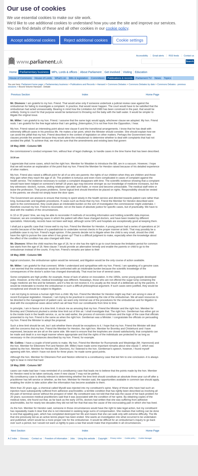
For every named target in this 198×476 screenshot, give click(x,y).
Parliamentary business (34, 72)
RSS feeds (174, 55)
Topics (167, 78)
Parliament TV (144, 78)
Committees (97, 78)
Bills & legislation (78, 78)
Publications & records (120, 78)
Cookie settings (129, 40)
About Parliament (91, 72)
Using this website (86, 438)
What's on (60, 78)
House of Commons (20, 78)
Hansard (101, 84)
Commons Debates (117, 84)
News (158, 78)
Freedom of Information (56, 438)
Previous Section (20, 94)
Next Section (18, 430)
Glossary (24, 438)
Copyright (102, 438)
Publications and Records (82, 84)
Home (13, 72)
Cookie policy (130, 438)
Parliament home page (32, 84)
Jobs (72, 438)
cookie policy (117, 28)
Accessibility (142, 55)
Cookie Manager (145, 438)
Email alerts (158, 55)
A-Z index (12, 438)
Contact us (189, 55)
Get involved (112, 72)
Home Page (152, 94)
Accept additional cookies (33, 40)
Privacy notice (116, 438)
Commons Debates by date (142, 84)
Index (85, 94)
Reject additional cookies (86, 40)
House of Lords (43, 78)
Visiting (127, 72)
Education (141, 72)
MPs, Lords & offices (64, 72)
